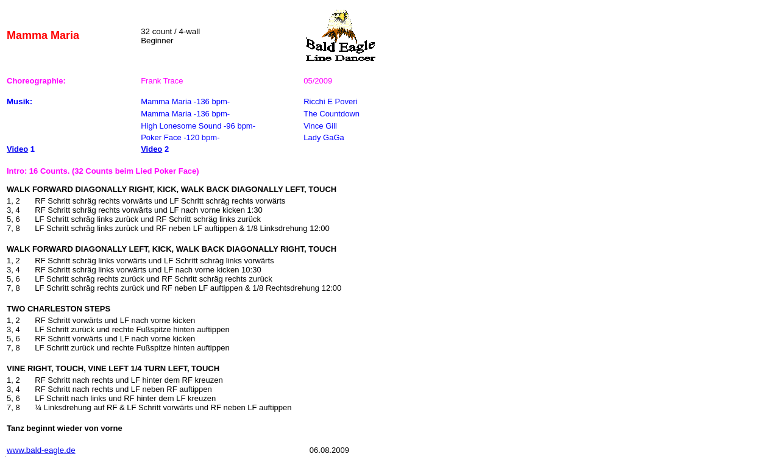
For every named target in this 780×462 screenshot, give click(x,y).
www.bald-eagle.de (41, 450)
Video (17, 149)
